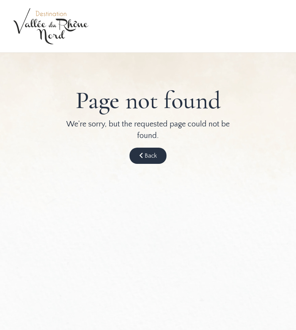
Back (148, 155)
